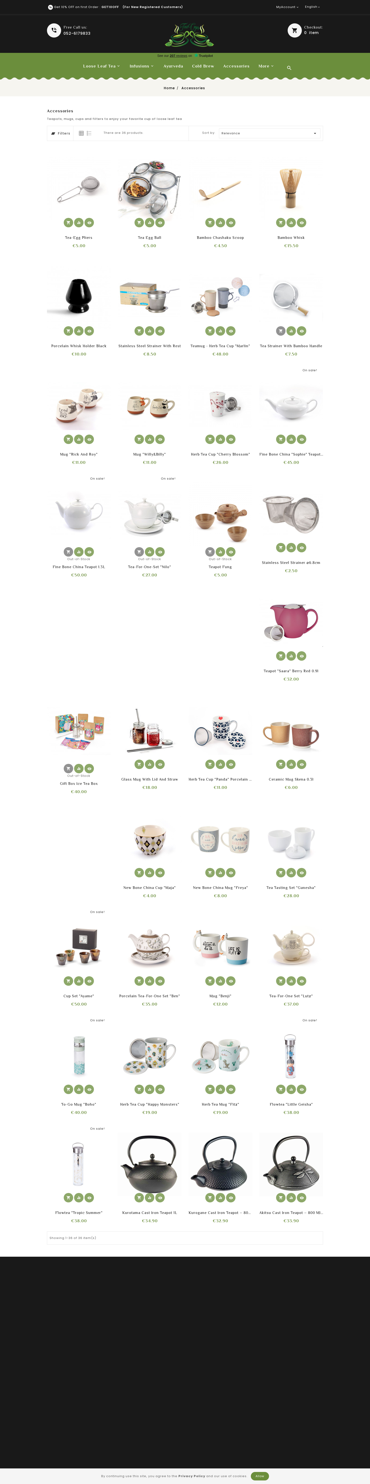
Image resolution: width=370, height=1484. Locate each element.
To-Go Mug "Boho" (78, 1104)
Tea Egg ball (149, 238)
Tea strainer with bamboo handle (291, 346)
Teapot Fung (220, 567)
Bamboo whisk (291, 238)
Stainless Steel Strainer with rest (149, 346)
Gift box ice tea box (79, 784)
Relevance (270, 133)
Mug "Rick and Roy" (79, 454)
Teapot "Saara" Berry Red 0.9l (291, 671)
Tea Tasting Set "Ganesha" (291, 888)
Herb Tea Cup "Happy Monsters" (149, 1104)
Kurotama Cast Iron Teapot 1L (149, 1213)
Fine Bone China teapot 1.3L (79, 567)
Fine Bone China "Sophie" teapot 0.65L (291, 454)
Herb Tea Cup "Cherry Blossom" (220, 454)
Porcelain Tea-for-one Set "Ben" (149, 996)
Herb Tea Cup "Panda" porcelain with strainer (220, 779)
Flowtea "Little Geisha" (291, 1104)
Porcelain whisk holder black (79, 346)
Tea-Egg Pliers (78, 238)
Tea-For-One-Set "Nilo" (149, 567)
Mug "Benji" (220, 996)
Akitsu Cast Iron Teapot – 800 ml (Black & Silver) (291, 1213)
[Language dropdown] (313, 7)
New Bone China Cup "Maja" (149, 888)
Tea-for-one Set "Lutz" (291, 996)
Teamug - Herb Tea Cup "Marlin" (220, 346)
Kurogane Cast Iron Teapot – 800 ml (220, 1213)
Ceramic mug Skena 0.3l (291, 779)
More (264, 66)
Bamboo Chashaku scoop (220, 238)
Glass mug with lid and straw (149, 779)
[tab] (81, 133)
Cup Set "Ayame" (78, 996)
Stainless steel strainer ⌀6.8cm (291, 563)
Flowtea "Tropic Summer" (79, 1213)
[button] (305, 30)
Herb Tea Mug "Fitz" (220, 1104)
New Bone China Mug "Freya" (220, 888)
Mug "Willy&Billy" (149, 454)
